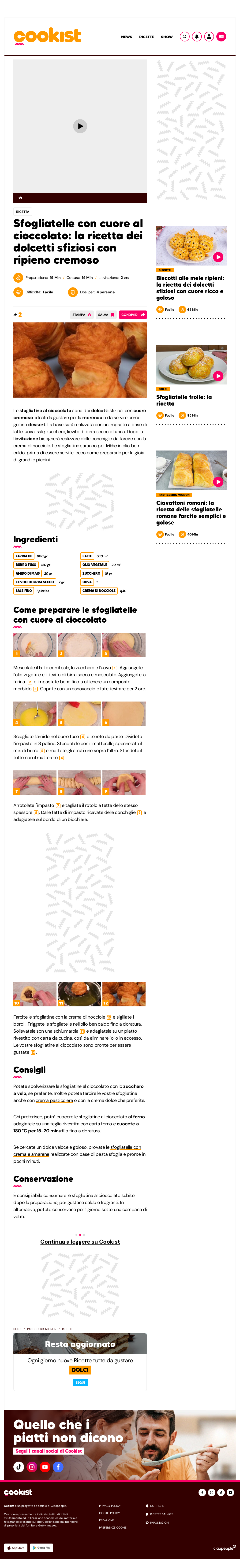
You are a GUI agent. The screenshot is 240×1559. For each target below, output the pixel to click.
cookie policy (109, 1513)
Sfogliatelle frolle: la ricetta (184, 400)
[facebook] (58, 1467)
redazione (106, 1520)
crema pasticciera (54, 1100)
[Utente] (209, 36)
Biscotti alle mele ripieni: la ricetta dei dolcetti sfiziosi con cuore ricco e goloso (190, 288)
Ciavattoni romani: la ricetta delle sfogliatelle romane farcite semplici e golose (191, 513)
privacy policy (110, 1506)
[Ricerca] (185, 36)
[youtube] (45, 1467)
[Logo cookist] (47, 36)
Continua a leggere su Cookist (80, 1241)
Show (167, 36)
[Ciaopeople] (225, 1548)
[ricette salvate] (190, 1514)
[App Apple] (15, 1548)
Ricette (146, 36)
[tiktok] (18, 1467)
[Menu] (221, 36)
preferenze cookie (113, 1527)
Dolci (17, 1329)
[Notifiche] (197, 36)
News (126, 36)
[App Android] (41, 1548)
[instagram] (31, 1467)
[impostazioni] (190, 1523)
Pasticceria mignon (41, 1329)
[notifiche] (190, 1506)
